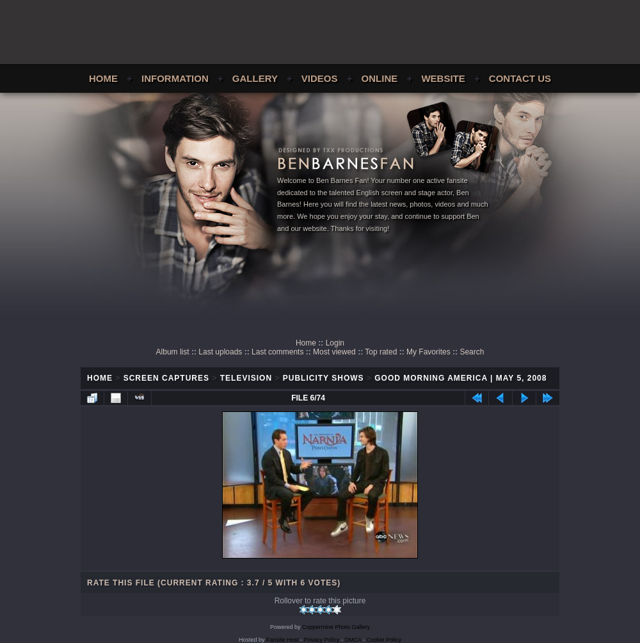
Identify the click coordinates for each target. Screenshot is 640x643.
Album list (172, 351)
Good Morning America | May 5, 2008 (460, 378)
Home (103, 78)
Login (335, 342)
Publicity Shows (323, 378)
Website (443, 78)
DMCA (353, 640)
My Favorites (428, 351)
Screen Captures (166, 378)
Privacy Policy (322, 640)
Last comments (277, 351)
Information (175, 78)
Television (246, 378)
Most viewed (334, 351)
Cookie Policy (384, 640)
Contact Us (520, 78)
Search (472, 351)
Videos (319, 78)
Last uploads (220, 351)
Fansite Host (282, 640)
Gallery (255, 78)
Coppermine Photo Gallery (336, 627)
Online (380, 78)
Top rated (381, 351)
